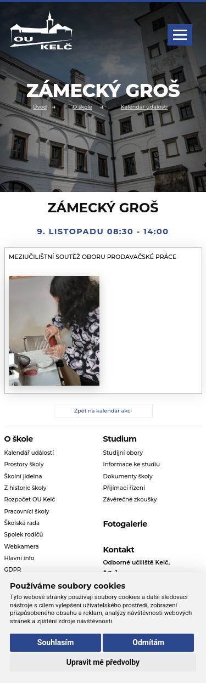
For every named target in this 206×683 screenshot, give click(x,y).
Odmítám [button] (148, 642)
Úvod (40, 107)
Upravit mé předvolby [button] (103, 662)
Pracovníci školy (26, 511)
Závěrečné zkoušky (130, 499)
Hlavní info (19, 558)
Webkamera (21, 546)
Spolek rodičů (23, 534)
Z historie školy (25, 488)
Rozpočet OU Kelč (29, 499)
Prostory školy (24, 464)
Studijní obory (123, 452)
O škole (82, 107)
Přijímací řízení (124, 488)
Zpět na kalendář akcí (103, 411)
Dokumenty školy (128, 476)
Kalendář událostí (144, 107)
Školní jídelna (23, 476)
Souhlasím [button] (55, 642)
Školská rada (22, 523)
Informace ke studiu (131, 464)
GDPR (12, 569)
